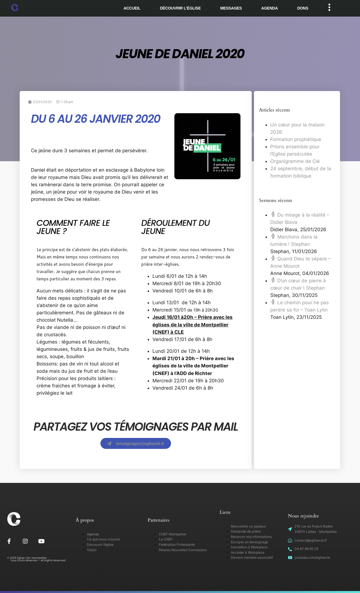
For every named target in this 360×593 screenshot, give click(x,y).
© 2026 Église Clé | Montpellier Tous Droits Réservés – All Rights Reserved (36, 559)
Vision (91, 550)
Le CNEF (166, 539)
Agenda (269, 8)
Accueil (131, 8)
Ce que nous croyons (103, 539)
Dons (302, 8)
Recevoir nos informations (251, 537)
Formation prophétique (295, 139)
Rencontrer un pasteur (248, 526)
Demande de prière (246, 531)
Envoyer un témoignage (249, 542)
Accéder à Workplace (247, 552)
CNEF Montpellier (172, 534)
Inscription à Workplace (249, 547)
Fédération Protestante (177, 544)
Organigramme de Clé (295, 161)
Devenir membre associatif (252, 557)
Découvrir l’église (180, 8)
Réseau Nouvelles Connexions (183, 550)
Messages (231, 8)
